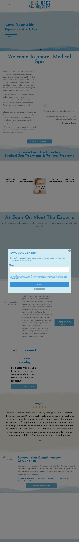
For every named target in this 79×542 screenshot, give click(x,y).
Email (12, 265)
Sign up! (40, 284)
